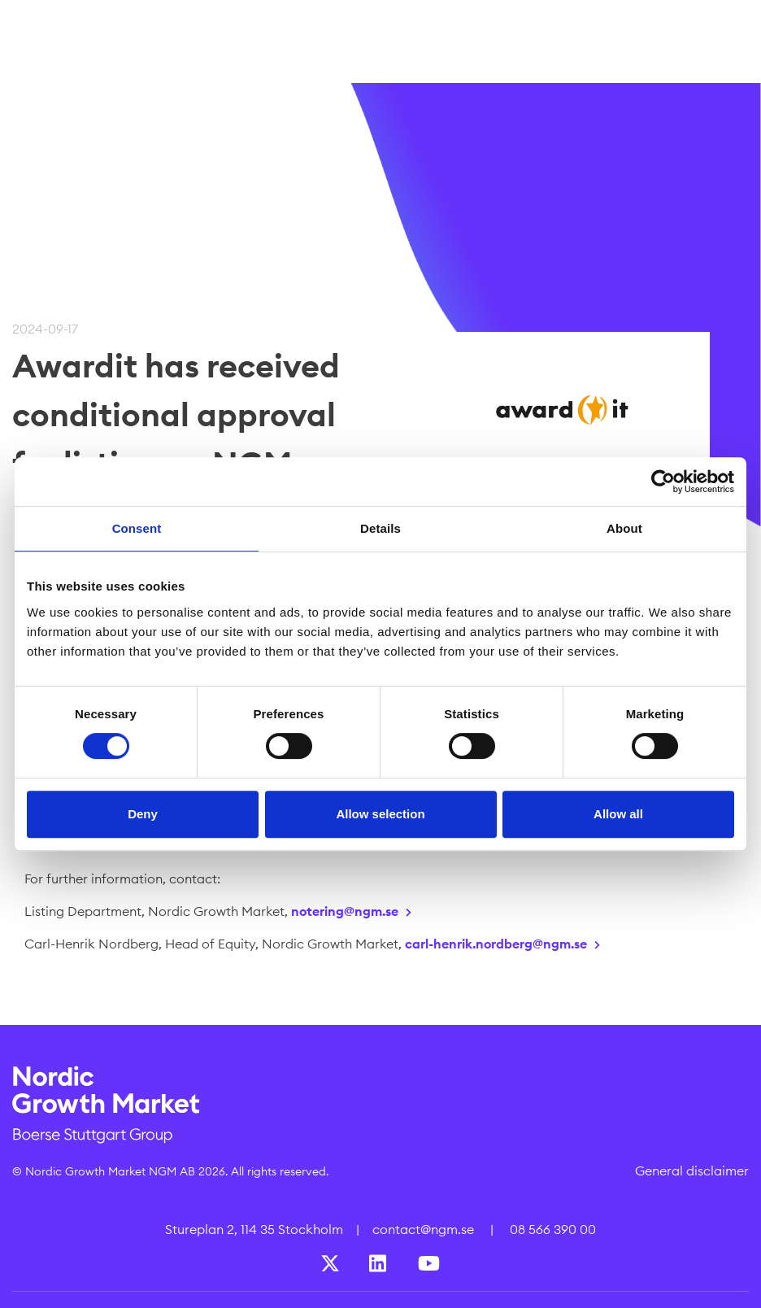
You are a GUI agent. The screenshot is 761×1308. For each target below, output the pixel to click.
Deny (143, 814)
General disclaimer (692, 1170)
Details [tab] (380, 528)
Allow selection (380, 814)
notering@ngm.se (344, 911)
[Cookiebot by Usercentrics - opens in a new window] (663, 481)
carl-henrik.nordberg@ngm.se (496, 943)
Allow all (618, 814)
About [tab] (624, 528)
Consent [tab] (137, 528)
